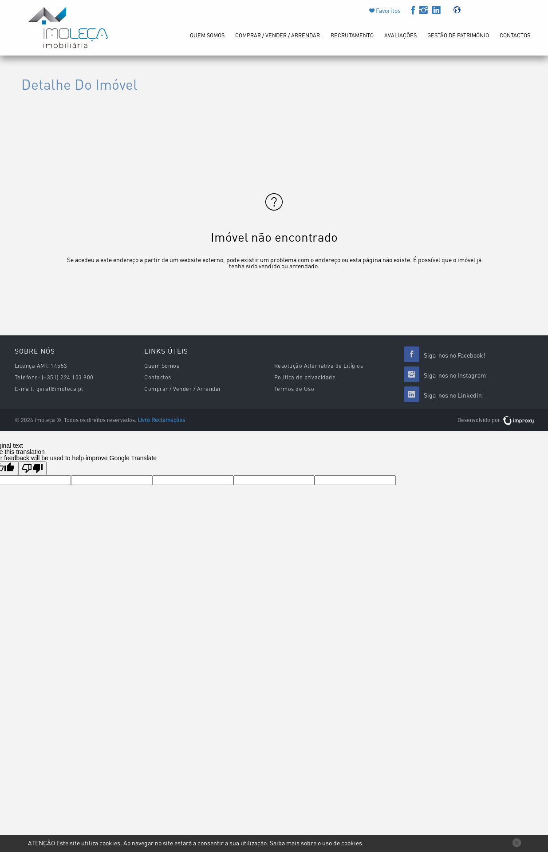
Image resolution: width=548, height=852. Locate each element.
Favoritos (388, 10)
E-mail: (25, 388)
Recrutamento (352, 35)
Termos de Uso (294, 388)
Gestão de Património (458, 35)
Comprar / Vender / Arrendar (277, 35)
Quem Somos (207, 35)
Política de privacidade (305, 377)
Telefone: (27, 377)
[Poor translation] (32, 468)
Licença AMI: (32, 365)
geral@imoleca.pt (59, 388)
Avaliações (400, 35)
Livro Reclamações (161, 419)
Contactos (515, 35)
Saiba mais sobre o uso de (316, 843)
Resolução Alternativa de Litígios (318, 365)
